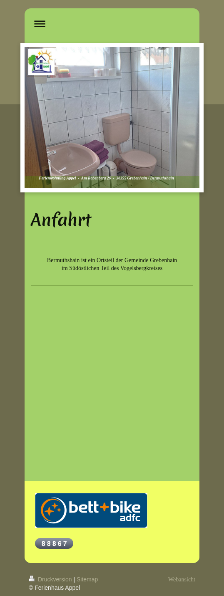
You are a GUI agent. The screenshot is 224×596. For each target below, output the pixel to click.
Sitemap (87, 579)
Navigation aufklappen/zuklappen (112, 24)
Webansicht (181, 579)
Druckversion (51, 579)
